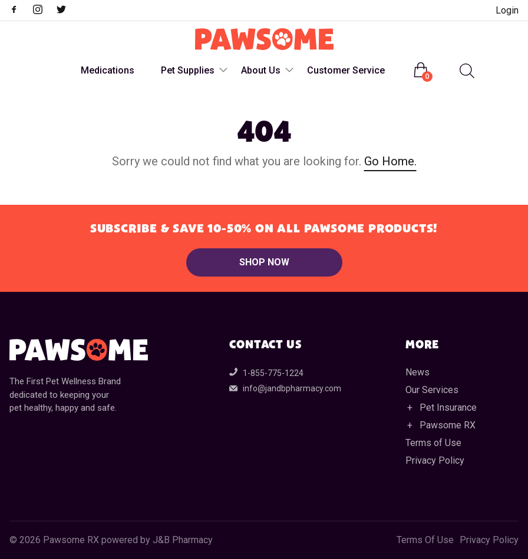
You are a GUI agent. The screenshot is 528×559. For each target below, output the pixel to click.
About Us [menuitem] (260, 70)
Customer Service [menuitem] (346, 70)
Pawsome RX (448, 425)
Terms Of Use (425, 540)
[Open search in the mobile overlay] (465, 71)
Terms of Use (433, 442)
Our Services (431, 389)
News (417, 372)
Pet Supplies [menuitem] (187, 70)
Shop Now (264, 262)
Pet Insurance (448, 407)
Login (507, 10)
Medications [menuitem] (107, 70)
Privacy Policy (434, 460)
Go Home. (390, 161)
